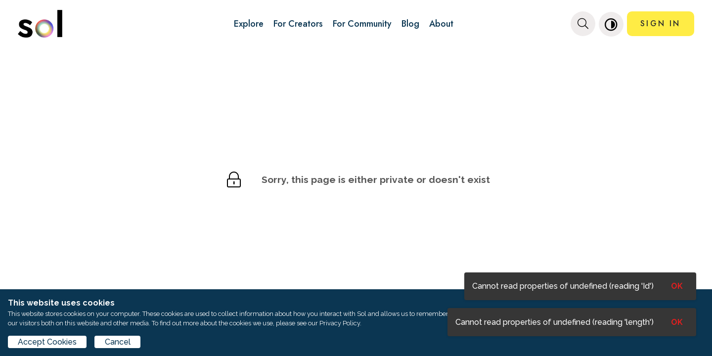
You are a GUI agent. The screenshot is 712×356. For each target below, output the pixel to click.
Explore (249, 23)
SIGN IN (660, 23)
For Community (362, 23)
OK (677, 322)
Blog (410, 23)
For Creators (298, 23)
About (441, 23)
